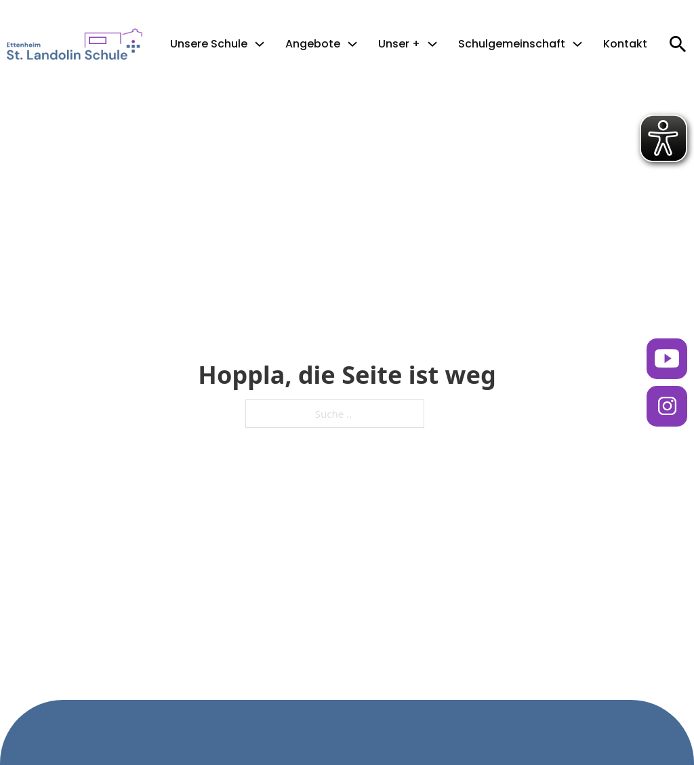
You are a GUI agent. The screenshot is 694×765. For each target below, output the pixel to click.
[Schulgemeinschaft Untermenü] (577, 44)
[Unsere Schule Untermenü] (259, 44)
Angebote (312, 44)
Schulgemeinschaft (511, 44)
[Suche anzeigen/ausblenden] (677, 44)
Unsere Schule (208, 44)
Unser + (399, 44)
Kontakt (625, 44)
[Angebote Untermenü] (352, 44)
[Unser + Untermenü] (432, 44)
